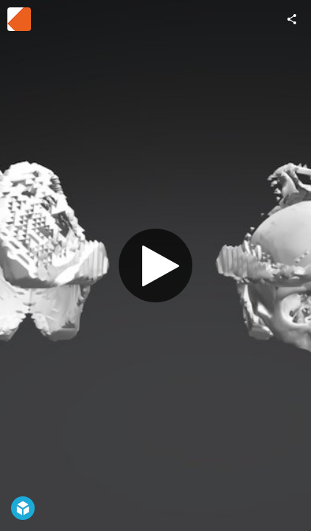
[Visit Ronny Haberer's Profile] (19, 19)
